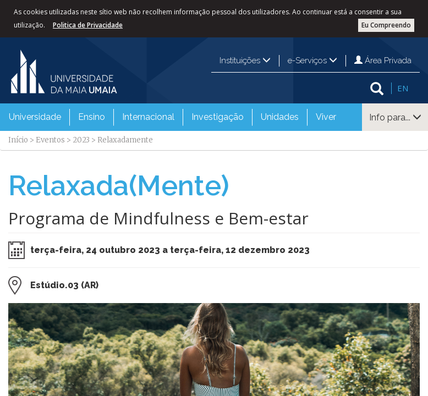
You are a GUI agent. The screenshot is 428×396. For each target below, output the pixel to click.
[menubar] (172, 117)
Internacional (148, 117)
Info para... (395, 117)
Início (18, 140)
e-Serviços (312, 60)
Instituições (245, 60)
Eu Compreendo (386, 25)
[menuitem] (35, 117)
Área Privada (382, 60)
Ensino (91, 117)
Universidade (35, 117)
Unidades (280, 117)
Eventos (50, 140)
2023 (81, 140)
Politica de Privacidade (88, 25)
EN (402, 88)
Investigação (217, 117)
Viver (326, 117)
